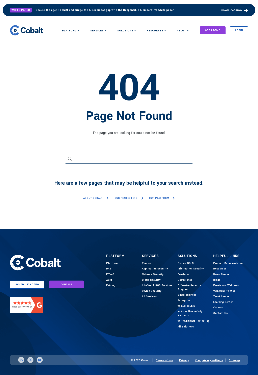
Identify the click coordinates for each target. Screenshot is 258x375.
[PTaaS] (110, 274)
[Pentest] (147, 263)
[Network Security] (152, 274)
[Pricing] (110, 286)
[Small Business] (187, 295)
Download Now (231, 10)
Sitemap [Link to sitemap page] (234, 360)
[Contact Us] (220, 313)
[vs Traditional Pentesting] (193, 321)
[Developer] (184, 274)
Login (239, 30)
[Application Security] (155, 269)
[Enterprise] (184, 301)
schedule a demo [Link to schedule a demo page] (27, 284)
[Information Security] (191, 269)
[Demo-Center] (221, 274)
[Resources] (219, 269)
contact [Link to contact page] (66, 284)
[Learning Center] (223, 302)
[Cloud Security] (151, 280)
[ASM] (109, 280)
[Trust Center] (221, 297)
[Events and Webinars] (226, 286)
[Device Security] (151, 291)
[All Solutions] (186, 327)
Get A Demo (213, 30)
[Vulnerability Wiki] (224, 291)
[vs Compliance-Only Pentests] (194, 314)
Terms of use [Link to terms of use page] (164, 360)
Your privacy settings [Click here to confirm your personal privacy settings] (209, 360)
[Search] (129, 160)
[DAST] (109, 269)
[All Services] (149, 297)
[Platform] (112, 263)
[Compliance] (185, 280)
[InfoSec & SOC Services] (157, 286)
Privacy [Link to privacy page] (184, 360)
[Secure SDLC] (186, 263)
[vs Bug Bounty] (186, 306)
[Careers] (218, 308)
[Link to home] (26, 30)
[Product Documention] (228, 263)
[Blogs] (216, 280)
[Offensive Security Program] (194, 287)
